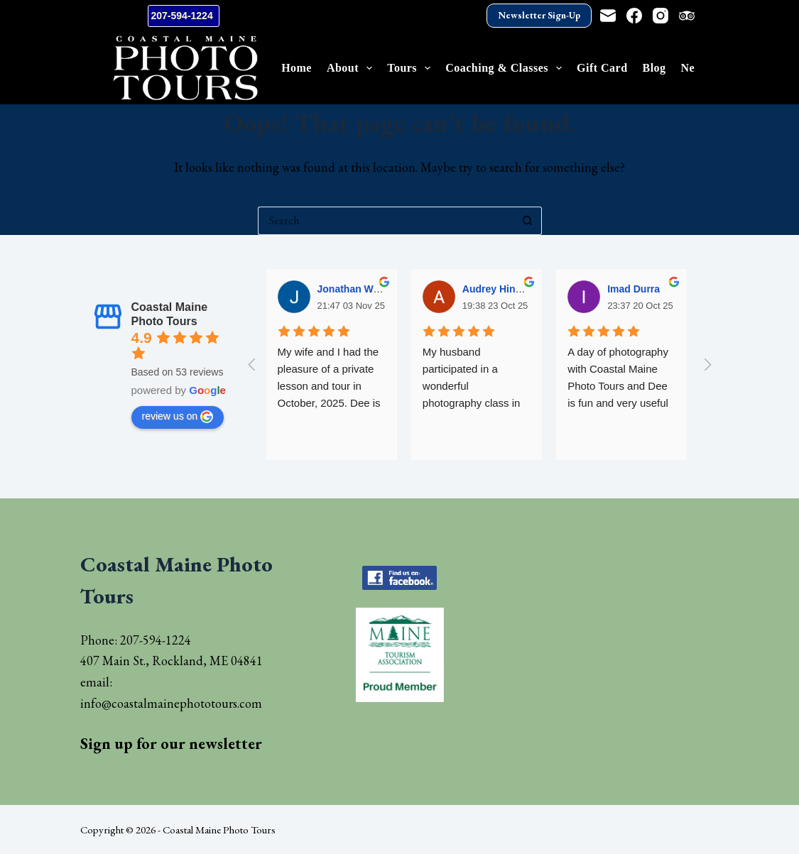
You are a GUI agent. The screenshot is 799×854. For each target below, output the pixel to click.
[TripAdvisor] (687, 15)
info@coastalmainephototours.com (171, 703)
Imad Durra (633, 289)
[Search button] (527, 221)
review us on (178, 416)
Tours (411, 68)
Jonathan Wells (353, 289)
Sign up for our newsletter (171, 743)
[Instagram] (660, 15)
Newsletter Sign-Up (539, 15)
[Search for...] (385, 221)
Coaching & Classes (506, 68)
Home (296, 68)
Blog (654, 68)
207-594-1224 (183, 15)
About (352, 68)
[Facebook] (634, 15)
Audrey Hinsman (501, 289)
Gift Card (602, 68)
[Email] (608, 15)
